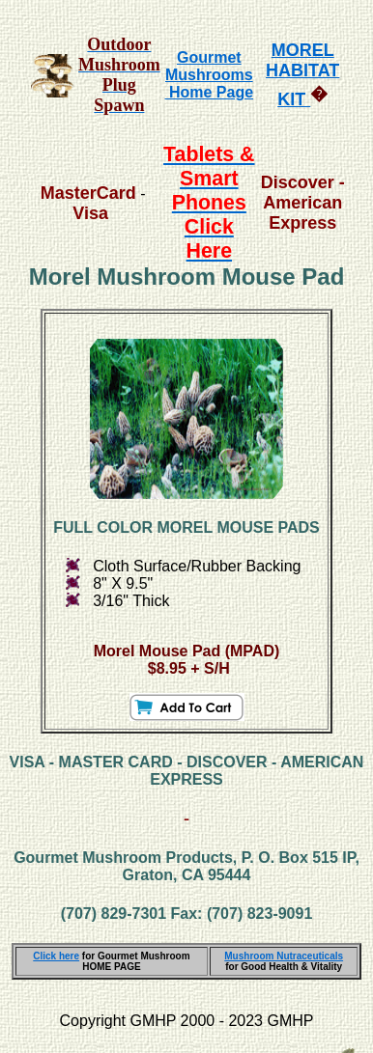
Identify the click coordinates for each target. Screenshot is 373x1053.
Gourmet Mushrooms (209, 66)
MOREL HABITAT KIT (302, 75)
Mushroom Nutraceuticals (283, 956)
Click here (56, 956)
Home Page (209, 92)
